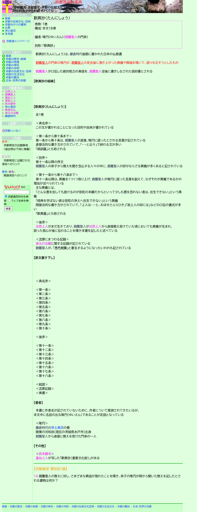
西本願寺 (45, 453)
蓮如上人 (42, 458)
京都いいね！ (13, 130)
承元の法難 (43, 243)
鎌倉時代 (76, 54)
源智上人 (10, 100)
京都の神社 (12, 65)
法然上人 (42, 226)
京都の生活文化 (15, 74)
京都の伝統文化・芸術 (18, 21)
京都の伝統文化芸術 (83, 506)
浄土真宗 (57, 427)
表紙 (7, 18)
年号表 (9, 33)
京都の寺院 (12, 68)
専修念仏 (10, 110)
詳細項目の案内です (108, 92)
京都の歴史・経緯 (16, 59)
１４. (36, 476)
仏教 (7, 27)
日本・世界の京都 (16, 80)
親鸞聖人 (71, 36)
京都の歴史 (16, 506)
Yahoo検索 (17, 198)
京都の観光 (12, 77)
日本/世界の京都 (142, 506)
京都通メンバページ (18, 41)
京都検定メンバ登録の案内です (108, 493)
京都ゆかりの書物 (15, 24)
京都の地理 (12, 62)
